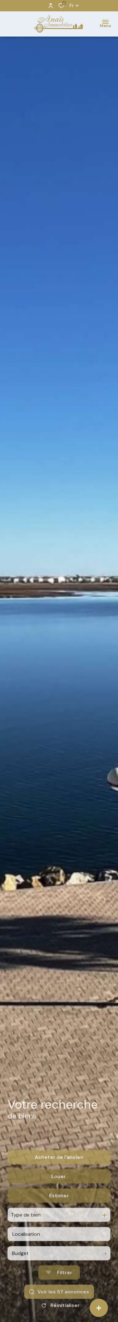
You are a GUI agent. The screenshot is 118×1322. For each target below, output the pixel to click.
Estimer (59, 1214)
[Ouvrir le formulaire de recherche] (59, 1292)
